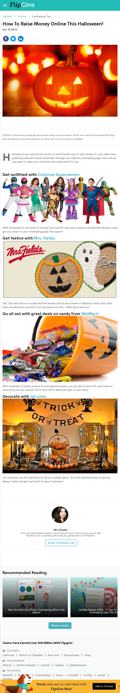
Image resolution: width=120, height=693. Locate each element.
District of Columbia (31, 655)
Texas (87, 655)
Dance (59, 675)
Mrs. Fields (44, 238)
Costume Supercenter (58, 174)
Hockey (87, 675)
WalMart (89, 313)
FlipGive (7, 16)
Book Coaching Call (61, 543)
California (8, 655)
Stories (22, 16)
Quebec (59, 665)
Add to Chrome (104, 686)
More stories (60, 625)
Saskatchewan (77, 665)
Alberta (6, 665)
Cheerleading (43, 675)
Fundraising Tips (41, 16)
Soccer (102, 675)
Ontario (45, 665)
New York (53, 655)
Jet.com (37, 396)
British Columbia (26, 665)
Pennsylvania (71, 655)
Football (73, 675)
